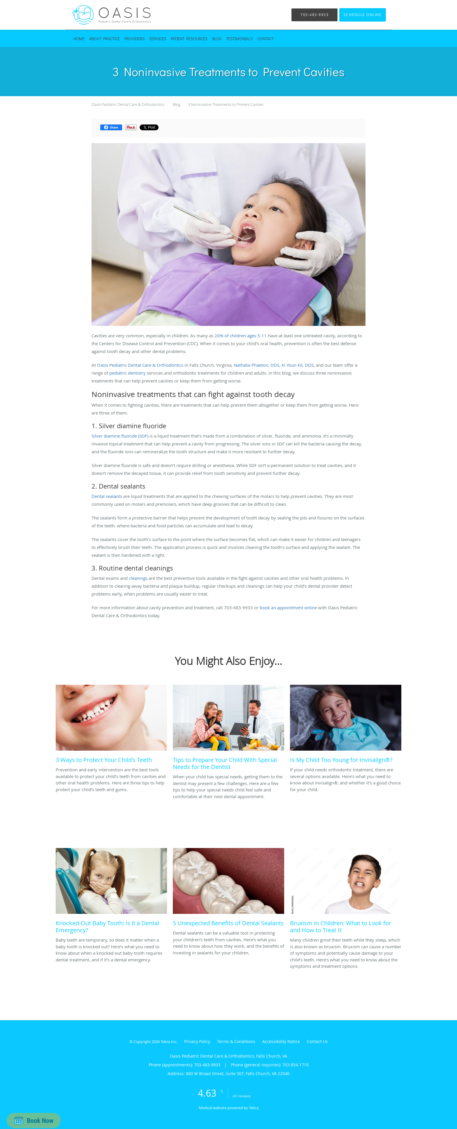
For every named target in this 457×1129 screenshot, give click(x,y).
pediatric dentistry (127, 373)
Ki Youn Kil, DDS (298, 365)
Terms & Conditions (236, 1041)
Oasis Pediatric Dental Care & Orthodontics (128, 104)
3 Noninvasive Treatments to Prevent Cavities (225, 104)
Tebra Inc (168, 1041)
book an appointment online (288, 607)
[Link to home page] (103, 15)
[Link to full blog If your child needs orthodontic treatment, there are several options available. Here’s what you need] (345, 725)
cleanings (138, 578)
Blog (176, 104)
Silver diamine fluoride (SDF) (120, 436)
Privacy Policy (197, 1041)
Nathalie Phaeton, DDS (256, 365)
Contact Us (317, 1041)
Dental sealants (107, 496)
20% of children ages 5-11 (241, 335)
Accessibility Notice (281, 1041)
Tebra (254, 1107)
